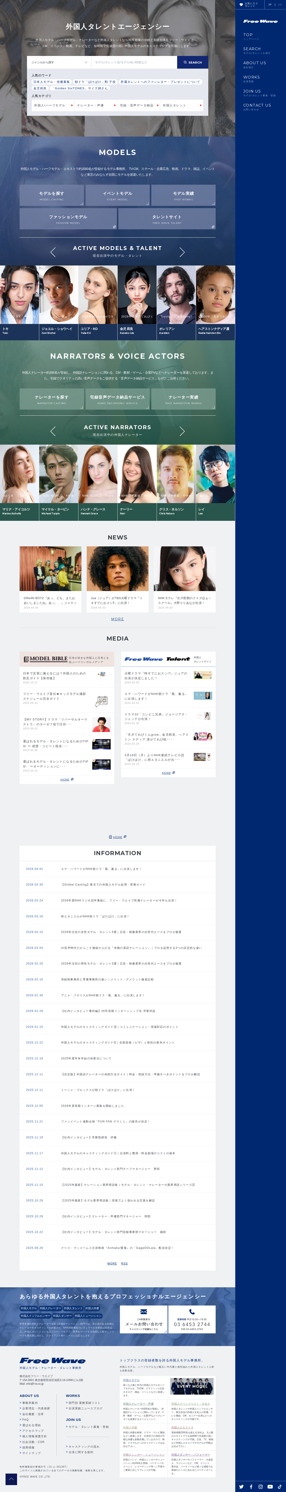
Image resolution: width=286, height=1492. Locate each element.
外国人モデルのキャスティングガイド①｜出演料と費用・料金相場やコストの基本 (118, 1153)
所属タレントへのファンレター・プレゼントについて (160, 82)
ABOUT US (260, 65)
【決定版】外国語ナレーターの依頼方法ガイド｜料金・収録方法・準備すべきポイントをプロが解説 (130, 1074)
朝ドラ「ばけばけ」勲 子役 (95, 82)
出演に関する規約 (81, 1452)
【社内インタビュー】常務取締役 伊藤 (89, 1137)
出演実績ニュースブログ (86, 1408)
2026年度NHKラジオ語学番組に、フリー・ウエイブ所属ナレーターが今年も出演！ (119, 900)
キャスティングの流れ (84, 1446)
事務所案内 (30, 1403)
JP (270, 4)
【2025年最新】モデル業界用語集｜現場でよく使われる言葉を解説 (108, 1200)
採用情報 (28, 1447)
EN (280, 4)
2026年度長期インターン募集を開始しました (92, 1105)
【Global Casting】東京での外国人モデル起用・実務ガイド (103, 884)
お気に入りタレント (251, 4)
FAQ (25, 1419)
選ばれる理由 (31, 1425)
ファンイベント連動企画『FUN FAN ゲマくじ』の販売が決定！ (105, 1121)
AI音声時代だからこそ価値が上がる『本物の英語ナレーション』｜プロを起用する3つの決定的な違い (131, 948)
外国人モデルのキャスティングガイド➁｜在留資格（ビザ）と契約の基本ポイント (118, 1042)
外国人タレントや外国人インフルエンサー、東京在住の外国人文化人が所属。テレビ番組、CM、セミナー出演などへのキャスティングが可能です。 (192, 1411)
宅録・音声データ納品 (136, 105)
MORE (117, 619)
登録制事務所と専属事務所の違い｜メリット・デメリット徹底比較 (107, 979)
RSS (124, 1263)
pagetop (11, 1479)
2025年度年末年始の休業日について (86, 1058)
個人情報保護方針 (34, 1436)
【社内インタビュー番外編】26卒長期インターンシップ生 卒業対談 (108, 1011)
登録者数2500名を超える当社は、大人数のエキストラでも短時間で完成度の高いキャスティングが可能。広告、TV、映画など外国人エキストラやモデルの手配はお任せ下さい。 (192, 1436)
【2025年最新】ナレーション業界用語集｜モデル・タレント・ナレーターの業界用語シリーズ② (128, 1184)
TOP (260, 37)
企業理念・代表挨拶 (36, 1408)
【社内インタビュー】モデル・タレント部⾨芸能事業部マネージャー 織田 (113, 1232)
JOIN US (260, 93)
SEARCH (260, 51)
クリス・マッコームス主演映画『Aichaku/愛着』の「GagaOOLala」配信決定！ (117, 1248)
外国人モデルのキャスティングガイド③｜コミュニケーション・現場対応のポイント (120, 1027)
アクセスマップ (33, 1430)
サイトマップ (31, 1453)
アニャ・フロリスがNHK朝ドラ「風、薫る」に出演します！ (103, 995)
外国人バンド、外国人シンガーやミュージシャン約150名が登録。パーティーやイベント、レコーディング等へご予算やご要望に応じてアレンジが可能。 (144, 1462)
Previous (53, 252)
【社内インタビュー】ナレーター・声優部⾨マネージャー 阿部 (106, 1216)
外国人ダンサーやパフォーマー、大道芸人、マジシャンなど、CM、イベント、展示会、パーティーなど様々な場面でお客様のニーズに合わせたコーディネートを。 (192, 1464)
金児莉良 (40, 88)
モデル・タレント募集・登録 (89, 1426)
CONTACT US (260, 107)
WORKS (260, 79)
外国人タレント (174, 105)
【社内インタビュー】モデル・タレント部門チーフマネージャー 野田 (110, 1169)
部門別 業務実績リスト (85, 1403)
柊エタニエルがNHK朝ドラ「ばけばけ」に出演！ (95, 916)
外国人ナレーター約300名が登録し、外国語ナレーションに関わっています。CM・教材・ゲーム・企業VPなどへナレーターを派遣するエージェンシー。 (144, 1411)
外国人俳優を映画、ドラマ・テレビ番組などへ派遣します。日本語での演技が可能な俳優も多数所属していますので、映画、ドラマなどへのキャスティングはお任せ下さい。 (144, 1436)
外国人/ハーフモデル (50, 105)
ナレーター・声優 (90, 105)
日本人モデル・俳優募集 (51, 82)
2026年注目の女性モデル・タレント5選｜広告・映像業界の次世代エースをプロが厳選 (121, 932)
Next (182, 252)
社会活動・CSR (33, 1442)
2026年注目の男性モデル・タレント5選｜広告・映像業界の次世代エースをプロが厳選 (121, 963)
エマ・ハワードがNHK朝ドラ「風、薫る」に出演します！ (101, 869)
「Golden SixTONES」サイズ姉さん (80, 88)
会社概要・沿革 (33, 1414)
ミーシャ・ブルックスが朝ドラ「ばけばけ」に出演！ (98, 1090)
